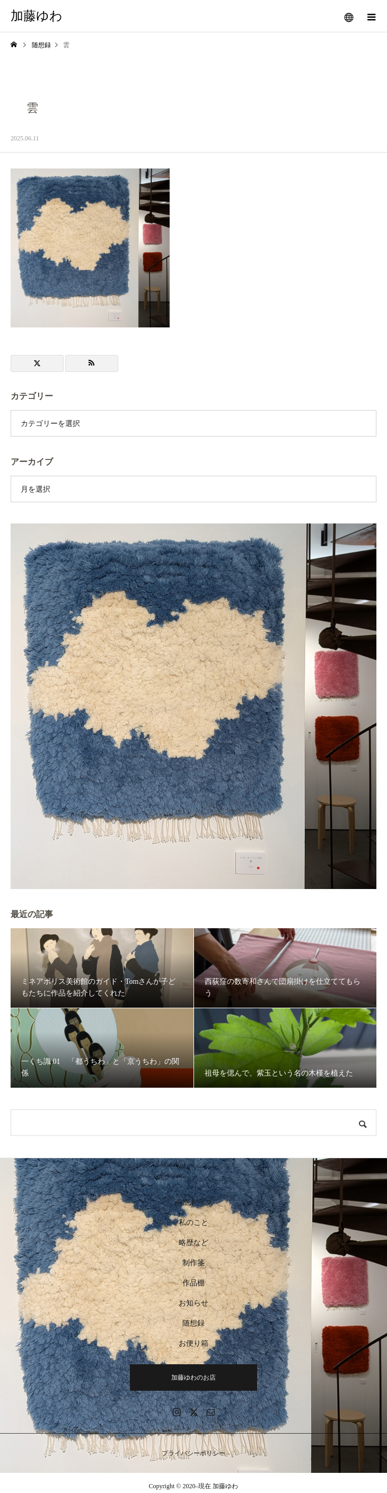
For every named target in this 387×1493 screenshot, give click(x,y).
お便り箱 (193, 1343)
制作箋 (193, 1263)
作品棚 (193, 1283)
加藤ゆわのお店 (193, 1377)
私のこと (193, 1223)
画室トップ (193, 1202)
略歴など (193, 1243)
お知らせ (193, 1303)
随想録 (193, 1323)
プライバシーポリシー (193, 1453)
